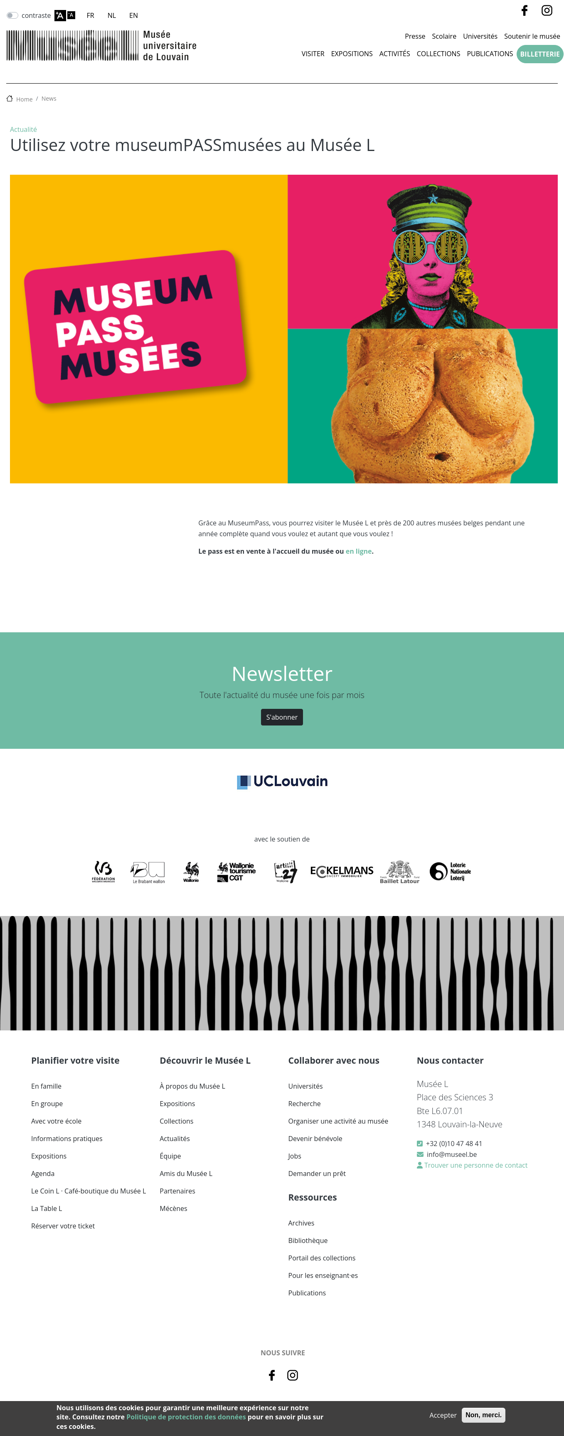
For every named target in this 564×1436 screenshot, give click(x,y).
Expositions (352, 53)
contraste (36, 15)
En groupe (47, 1103)
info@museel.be (452, 1154)
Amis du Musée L (186, 1173)
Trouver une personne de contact (475, 1165)
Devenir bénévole (315, 1138)
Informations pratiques (67, 1138)
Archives (301, 1223)
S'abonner (282, 717)
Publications (490, 53)
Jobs (294, 1156)
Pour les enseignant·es (323, 1275)
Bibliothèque (308, 1240)
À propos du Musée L (192, 1086)
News (49, 98)
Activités (394, 53)
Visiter (313, 53)
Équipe (170, 1156)
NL (112, 15)
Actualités (175, 1138)
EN (133, 15)
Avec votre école (56, 1121)
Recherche (304, 1103)
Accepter (443, 1415)
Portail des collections (322, 1258)
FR (90, 15)
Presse (415, 36)
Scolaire (444, 36)
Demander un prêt (317, 1173)
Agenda (42, 1173)
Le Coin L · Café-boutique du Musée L (88, 1191)
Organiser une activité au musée (338, 1121)
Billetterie (540, 54)
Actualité (23, 129)
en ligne (359, 551)
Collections (439, 53)
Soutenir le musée (532, 36)
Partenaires (177, 1191)
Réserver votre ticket (63, 1226)
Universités (480, 36)
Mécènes (173, 1208)
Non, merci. (483, 1415)
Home (24, 99)
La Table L (46, 1208)
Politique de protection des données (186, 1416)
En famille (46, 1086)
